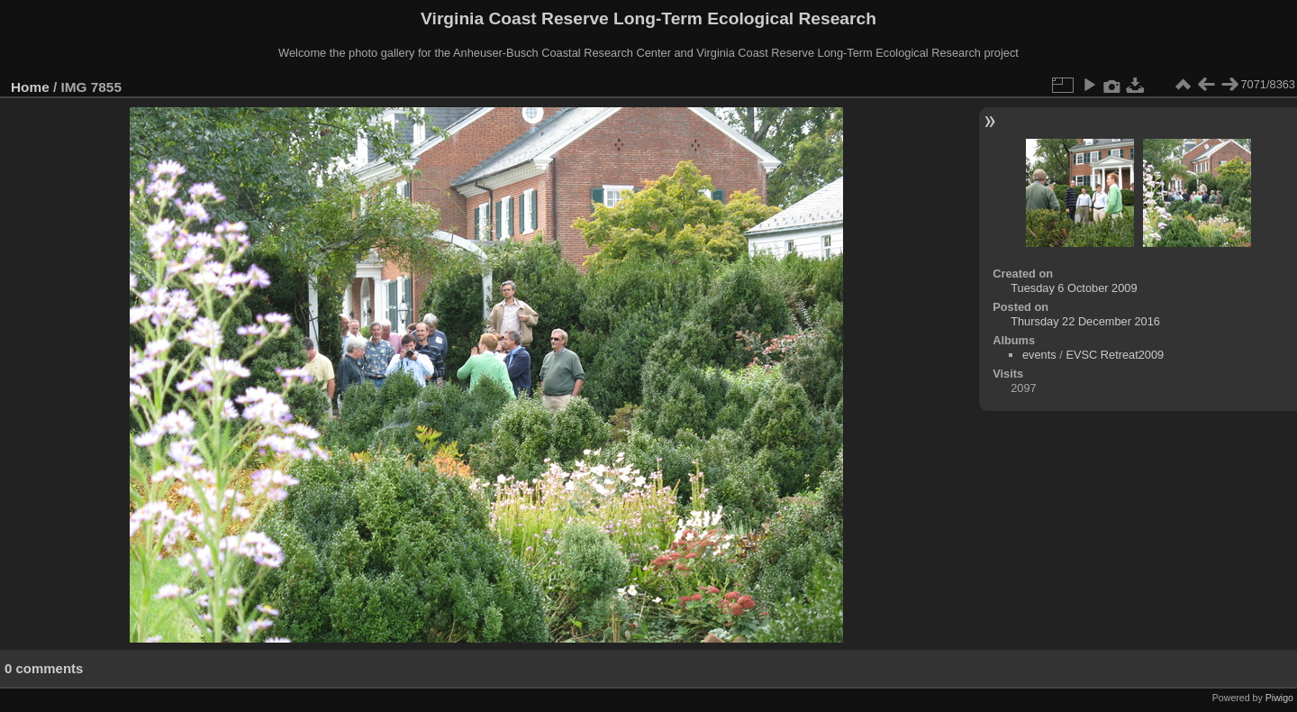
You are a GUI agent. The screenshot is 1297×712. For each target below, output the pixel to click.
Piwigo (1279, 697)
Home (30, 87)
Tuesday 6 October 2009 (1074, 288)
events (1039, 354)
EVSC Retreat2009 (1115, 354)
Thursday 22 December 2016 (1085, 321)
